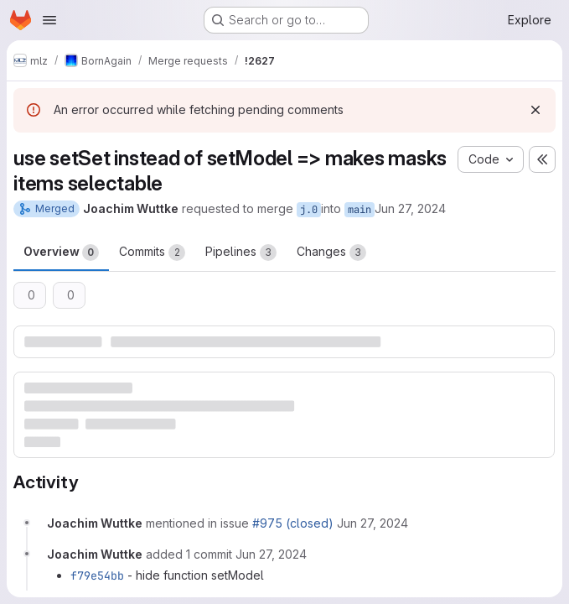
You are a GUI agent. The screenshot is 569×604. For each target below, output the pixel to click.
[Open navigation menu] (49, 20)
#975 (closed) (293, 523)
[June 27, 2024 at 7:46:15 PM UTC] (372, 523)
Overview (61, 252)
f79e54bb (97, 575)
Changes (331, 252)
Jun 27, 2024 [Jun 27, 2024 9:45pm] (410, 208)
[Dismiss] (535, 110)
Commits (152, 252)
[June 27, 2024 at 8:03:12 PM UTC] (271, 554)
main (359, 209)
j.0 (309, 209)
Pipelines (241, 252)
